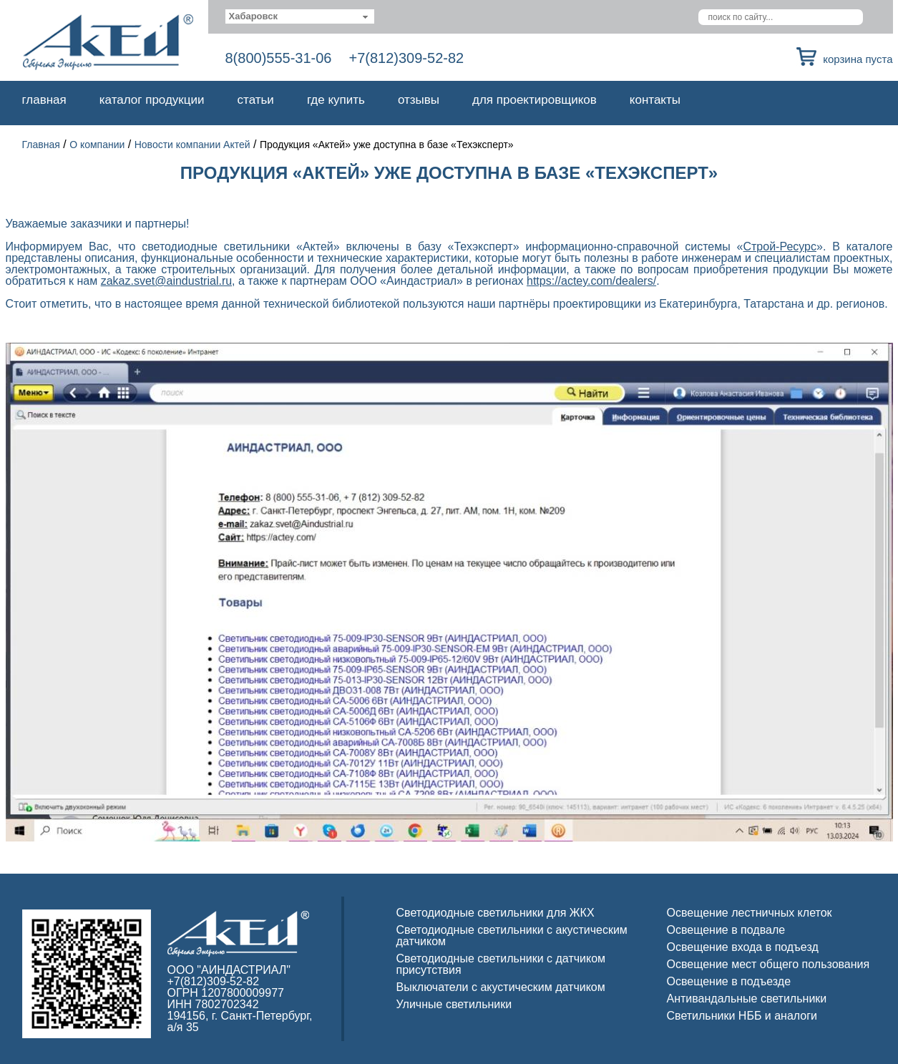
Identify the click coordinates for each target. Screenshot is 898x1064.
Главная (44, 100)
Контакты (655, 100)
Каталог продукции (152, 100)
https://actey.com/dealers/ (591, 281)
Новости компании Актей (192, 144)
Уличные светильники (454, 1004)
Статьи (256, 100)
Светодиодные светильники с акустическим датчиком (512, 935)
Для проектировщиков (534, 100)
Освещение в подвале (726, 930)
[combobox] (300, 16)
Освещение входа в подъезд (743, 947)
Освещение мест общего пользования (768, 964)
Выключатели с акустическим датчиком (500, 987)
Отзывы (418, 100)
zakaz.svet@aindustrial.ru (166, 281)
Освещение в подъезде (729, 981)
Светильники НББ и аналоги (742, 1016)
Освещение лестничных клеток (749, 913)
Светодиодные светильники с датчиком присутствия (501, 964)
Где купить (336, 100)
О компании (97, 144)
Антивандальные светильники (747, 998)
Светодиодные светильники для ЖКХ (495, 913)
